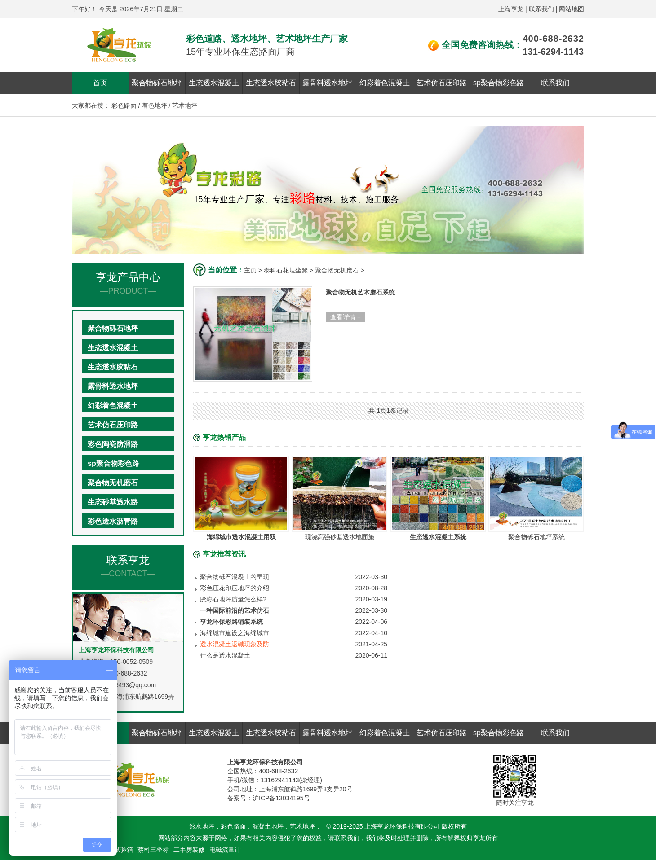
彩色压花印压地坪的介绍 (234, 588)
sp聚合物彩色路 (498, 83)
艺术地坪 (184, 105)
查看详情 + (345, 316)
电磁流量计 (225, 849)
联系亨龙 (128, 566)
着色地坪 (154, 105)
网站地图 (571, 9)
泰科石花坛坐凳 (286, 270)
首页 (100, 83)
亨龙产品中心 (128, 283)
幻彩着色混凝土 (384, 83)
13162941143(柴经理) (291, 780)
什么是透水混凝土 (225, 655)
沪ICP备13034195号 (281, 798)
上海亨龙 (510, 9)
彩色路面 (124, 105)
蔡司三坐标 (153, 849)
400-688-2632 (553, 39)
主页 (250, 270)
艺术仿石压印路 (442, 83)
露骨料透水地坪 (327, 83)
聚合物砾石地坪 (157, 83)
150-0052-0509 (131, 661)
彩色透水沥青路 (113, 521)
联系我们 (541, 9)
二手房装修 (189, 849)
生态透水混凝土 (214, 83)
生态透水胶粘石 (271, 83)
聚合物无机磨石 (113, 483)
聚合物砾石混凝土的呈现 (234, 576)
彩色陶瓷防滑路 (113, 444)
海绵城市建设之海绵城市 (234, 632)
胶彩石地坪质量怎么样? (233, 599)
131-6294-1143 (553, 52)
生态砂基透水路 (113, 502)
